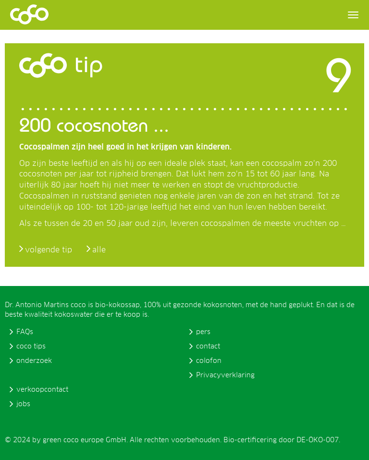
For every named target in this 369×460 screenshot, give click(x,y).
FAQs (24, 332)
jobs (23, 404)
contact (208, 346)
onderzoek (34, 361)
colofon (208, 361)
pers (203, 332)
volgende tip (48, 250)
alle (99, 250)
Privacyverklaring (225, 375)
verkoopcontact (42, 389)
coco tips (31, 346)
